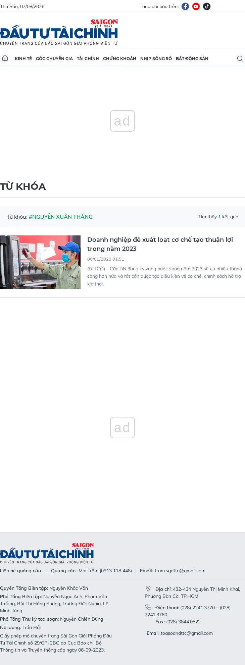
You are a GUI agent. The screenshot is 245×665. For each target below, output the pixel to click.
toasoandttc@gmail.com (187, 633)
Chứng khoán (119, 58)
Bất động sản (192, 58)
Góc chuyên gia (54, 58)
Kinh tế (23, 58)
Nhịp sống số (156, 58)
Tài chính (88, 58)
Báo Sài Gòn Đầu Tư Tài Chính (59, 31)
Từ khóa (23, 186)
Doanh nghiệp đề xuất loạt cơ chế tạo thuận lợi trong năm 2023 (160, 244)
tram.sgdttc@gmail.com (180, 571)
